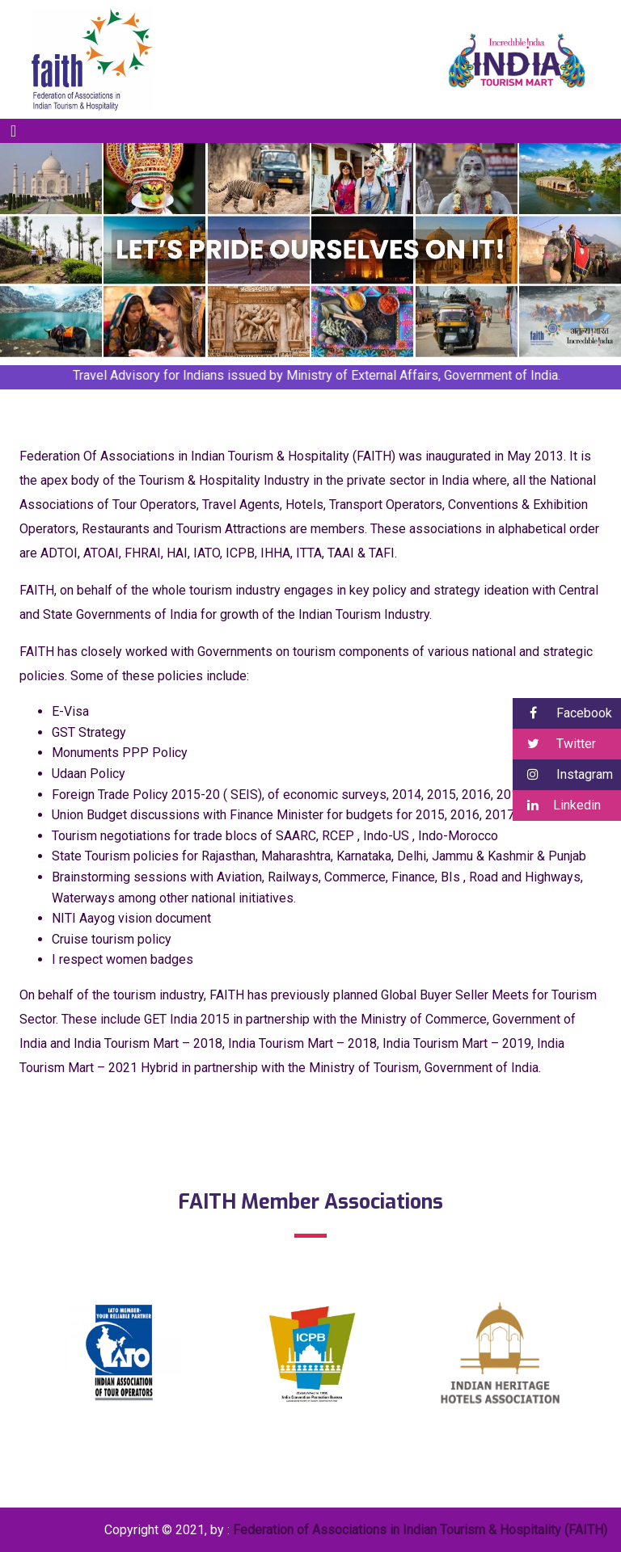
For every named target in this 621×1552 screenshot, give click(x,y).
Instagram (563, 774)
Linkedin (557, 805)
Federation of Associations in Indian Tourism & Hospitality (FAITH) (420, 1529)
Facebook (562, 713)
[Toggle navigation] (13, 131)
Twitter (554, 744)
